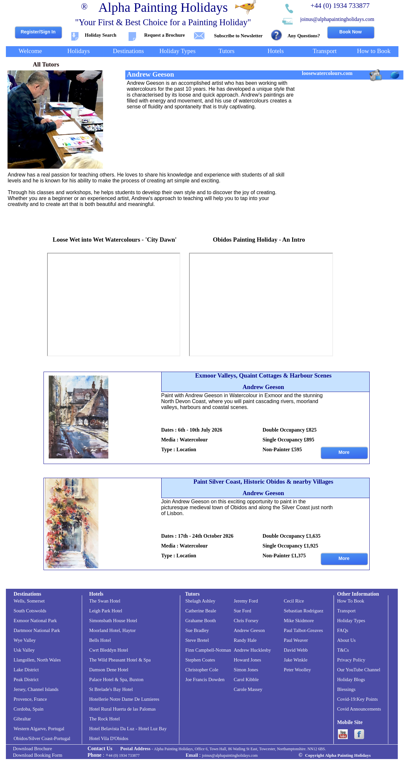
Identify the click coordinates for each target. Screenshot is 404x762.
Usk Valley (24, 650)
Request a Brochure (164, 35)
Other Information (358, 594)
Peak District (26, 679)
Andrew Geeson (249, 630)
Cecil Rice (294, 601)
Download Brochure (32, 748)
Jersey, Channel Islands (36, 689)
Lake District (26, 669)
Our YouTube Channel (358, 669)
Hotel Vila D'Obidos (109, 738)
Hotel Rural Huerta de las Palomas (122, 709)
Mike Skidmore (299, 620)
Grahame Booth (200, 620)
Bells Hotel (100, 640)
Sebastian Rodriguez (304, 610)
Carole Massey (248, 689)
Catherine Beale (200, 610)
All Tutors (46, 64)
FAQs (342, 630)
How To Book (350, 601)
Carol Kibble (246, 679)
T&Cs (343, 650)
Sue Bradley (197, 630)
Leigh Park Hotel (105, 610)
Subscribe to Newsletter (238, 35)
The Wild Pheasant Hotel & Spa (120, 659)
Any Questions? (304, 35)
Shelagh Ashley (200, 601)
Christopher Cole (202, 669)
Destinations (27, 594)
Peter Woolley (297, 669)
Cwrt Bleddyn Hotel (108, 650)
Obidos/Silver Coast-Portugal (42, 738)
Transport (346, 610)
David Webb (296, 650)
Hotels (96, 594)
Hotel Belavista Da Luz (111, 728)
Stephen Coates (200, 659)
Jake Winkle (295, 659)
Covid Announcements (359, 709)
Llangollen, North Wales (37, 659)
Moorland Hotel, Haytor (112, 630)
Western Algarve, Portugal (39, 728)
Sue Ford (242, 610)
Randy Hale (245, 640)
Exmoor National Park (35, 620)
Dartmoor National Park (37, 630)
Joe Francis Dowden (205, 679)
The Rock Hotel (104, 718)
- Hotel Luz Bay (150, 728)
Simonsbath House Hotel (113, 620)
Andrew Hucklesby (252, 650)
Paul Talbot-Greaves (303, 630)
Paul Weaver (296, 640)
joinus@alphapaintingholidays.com (337, 19)
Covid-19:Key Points (357, 699)
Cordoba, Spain (29, 709)
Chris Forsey (246, 620)
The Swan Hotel (104, 601)
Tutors (192, 594)
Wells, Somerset (29, 601)
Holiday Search (100, 35)
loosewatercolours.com (327, 73)
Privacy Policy (351, 659)
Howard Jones (247, 659)
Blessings (346, 689)
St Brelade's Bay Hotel (111, 689)
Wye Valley (25, 640)
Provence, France (30, 699)
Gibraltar (22, 718)
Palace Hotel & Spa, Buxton (116, 679)
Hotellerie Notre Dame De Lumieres (124, 699)
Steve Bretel (197, 640)
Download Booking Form (37, 755)
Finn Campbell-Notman (208, 650)
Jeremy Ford (246, 601)
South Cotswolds (30, 610)
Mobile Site (350, 722)
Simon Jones (246, 669)
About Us (346, 640)
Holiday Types (351, 620)
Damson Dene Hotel (109, 669)
